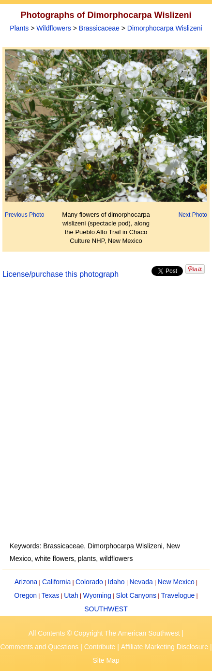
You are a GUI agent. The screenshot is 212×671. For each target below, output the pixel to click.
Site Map (105, 660)
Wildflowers (53, 28)
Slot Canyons (136, 595)
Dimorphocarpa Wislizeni (164, 28)
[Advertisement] (106, 416)
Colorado (89, 582)
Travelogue (178, 595)
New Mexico (176, 582)
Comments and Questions (39, 647)
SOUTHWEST (105, 609)
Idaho (116, 582)
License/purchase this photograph (60, 274)
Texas (51, 595)
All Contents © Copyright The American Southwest (104, 633)
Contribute (100, 647)
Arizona (26, 582)
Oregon (25, 595)
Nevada (140, 582)
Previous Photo (24, 214)
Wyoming (97, 595)
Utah (71, 595)
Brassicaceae (99, 28)
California (56, 582)
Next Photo (193, 214)
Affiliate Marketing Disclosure (164, 647)
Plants (19, 28)
